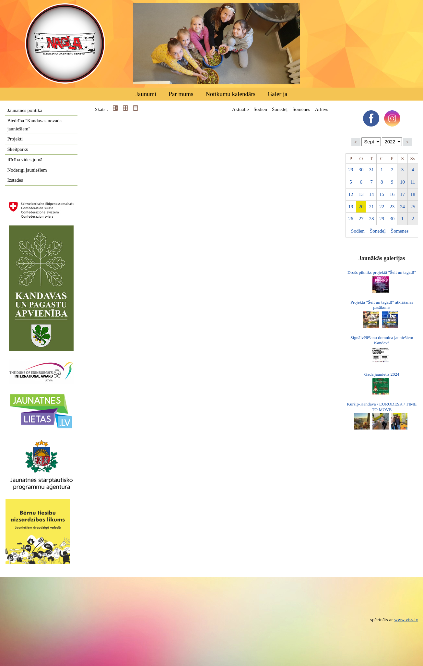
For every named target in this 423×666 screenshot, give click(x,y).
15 (381, 194)
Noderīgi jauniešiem (27, 170)
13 (360, 194)
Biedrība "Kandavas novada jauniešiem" (34, 124)
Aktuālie (240, 109)
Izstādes (15, 180)
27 (360, 218)
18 (412, 194)
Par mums (181, 94)
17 (402, 194)
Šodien (260, 109)
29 (350, 169)
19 (350, 206)
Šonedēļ (280, 109)
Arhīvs (321, 109)
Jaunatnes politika (24, 110)
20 (360, 206)
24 (402, 206)
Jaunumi (145, 94)
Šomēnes (301, 109)
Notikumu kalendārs (230, 94)
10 (402, 182)
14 (371, 194)
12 (350, 194)
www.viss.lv (406, 619)
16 (392, 194)
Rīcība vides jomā (24, 159)
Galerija (278, 94)
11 (412, 182)
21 (371, 206)
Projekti (15, 138)
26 (350, 218)
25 (412, 206)
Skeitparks (17, 149)
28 (371, 218)
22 (381, 206)
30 (360, 169)
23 (392, 206)
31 (371, 169)
